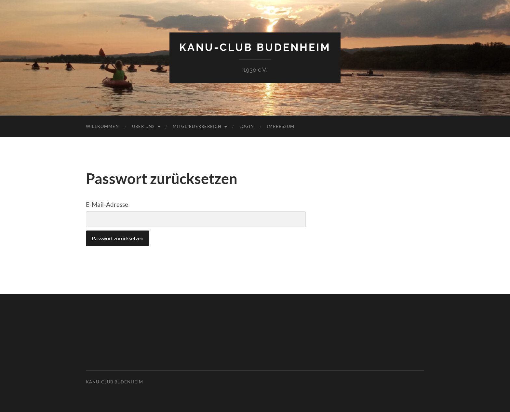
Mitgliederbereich (197, 126)
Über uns (143, 126)
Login (246, 126)
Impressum (280, 126)
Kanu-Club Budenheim (255, 47)
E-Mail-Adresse (107, 204)
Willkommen (102, 126)
